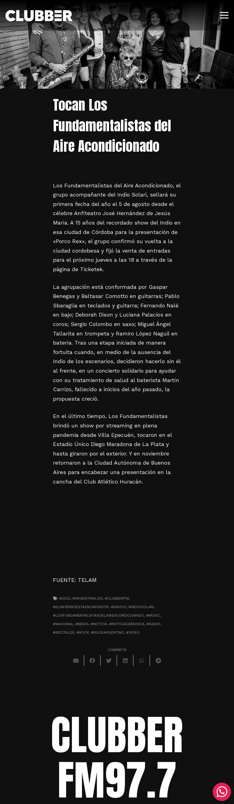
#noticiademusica (126, 624)
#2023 (64, 598)
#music (153, 615)
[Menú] (224, 15)
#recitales (63, 632)
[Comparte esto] (92, 660)
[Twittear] (109, 660)
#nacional (63, 624)
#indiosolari (141, 607)
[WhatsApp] (222, 792)
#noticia (99, 624)
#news (82, 624)
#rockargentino (107, 632)
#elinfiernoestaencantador (81, 607)
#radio (153, 624)
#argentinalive (88, 598)
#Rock (82, 632)
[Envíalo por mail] (76, 660)
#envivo (118, 607)
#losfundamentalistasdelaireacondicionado (98, 615)
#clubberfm (117, 598)
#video (133, 632)
